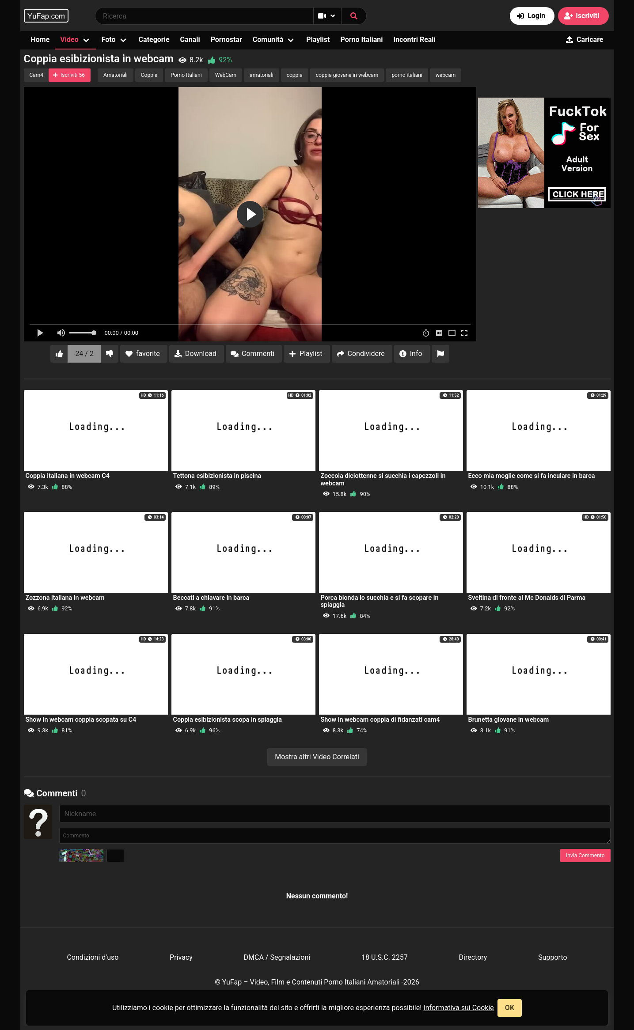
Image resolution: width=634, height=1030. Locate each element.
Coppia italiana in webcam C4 (68, 476)
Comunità (268, 39)
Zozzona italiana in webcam (65, 598)
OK (509, 1007)
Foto (109, 39)
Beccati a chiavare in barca (211, 598)
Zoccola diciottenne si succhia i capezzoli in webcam (383, 479)
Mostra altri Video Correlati (317, 757)
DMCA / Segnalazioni (277, 957)
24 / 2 (84, 353)
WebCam (225, 75)
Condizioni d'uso (92, 957)
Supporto (552, 957)
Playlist (318, 39)
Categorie (154, 39)
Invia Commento (585, 855)
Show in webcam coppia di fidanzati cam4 (380, 719)
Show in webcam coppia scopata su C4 (81, 719)
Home (40, 39)
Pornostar (226, 39)
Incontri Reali (414, 39)
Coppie (149, 75)
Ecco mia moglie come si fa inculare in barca (531, 476)
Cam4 (37, 75)
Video (69, 39)
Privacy (181, 957)
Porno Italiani (361, 39)
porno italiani (406, 75)
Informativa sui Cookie (458, 1007)
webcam (446, 75)
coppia (295, 75)
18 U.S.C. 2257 (384, 957)
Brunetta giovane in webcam (508, 719)
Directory (473, 957)
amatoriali (261, 75)
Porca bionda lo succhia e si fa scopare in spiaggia (380, 601)
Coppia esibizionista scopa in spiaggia (227, 719)
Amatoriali (115, 75)
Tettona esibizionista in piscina (217, 476)
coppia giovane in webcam (347, 75)
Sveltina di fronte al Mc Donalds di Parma (527, 598)
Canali (190, 39)
